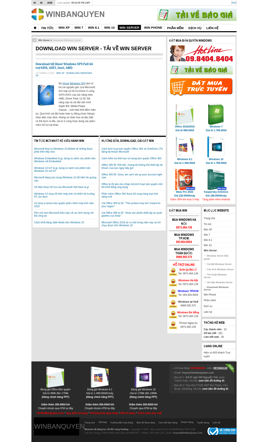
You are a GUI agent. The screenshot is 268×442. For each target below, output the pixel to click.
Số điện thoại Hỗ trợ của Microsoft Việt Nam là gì (61, 187)
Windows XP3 (78, 83)
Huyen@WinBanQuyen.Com (187, 433)
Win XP (60, 73)
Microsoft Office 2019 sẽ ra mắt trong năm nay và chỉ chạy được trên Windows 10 (131, 224)
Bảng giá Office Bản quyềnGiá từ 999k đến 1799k (55, 391)
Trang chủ (89, 422)
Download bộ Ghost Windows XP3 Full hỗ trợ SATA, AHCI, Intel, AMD (64, 66)
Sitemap (102, 422)
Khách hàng (187, 422)
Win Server (44, 40)
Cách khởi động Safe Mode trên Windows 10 (59, 222)
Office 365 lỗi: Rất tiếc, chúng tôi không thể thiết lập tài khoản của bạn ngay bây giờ (132, 166)
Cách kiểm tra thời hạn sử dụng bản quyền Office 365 (132, 158)
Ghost (65, 83)
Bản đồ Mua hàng (146, 422)
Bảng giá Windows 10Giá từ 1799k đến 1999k (143, 391)
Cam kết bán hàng (167, 422)
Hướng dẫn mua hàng (122, 422)
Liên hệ (216, 422)
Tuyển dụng (203, 422)
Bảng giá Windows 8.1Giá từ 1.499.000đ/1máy (99, 391)
